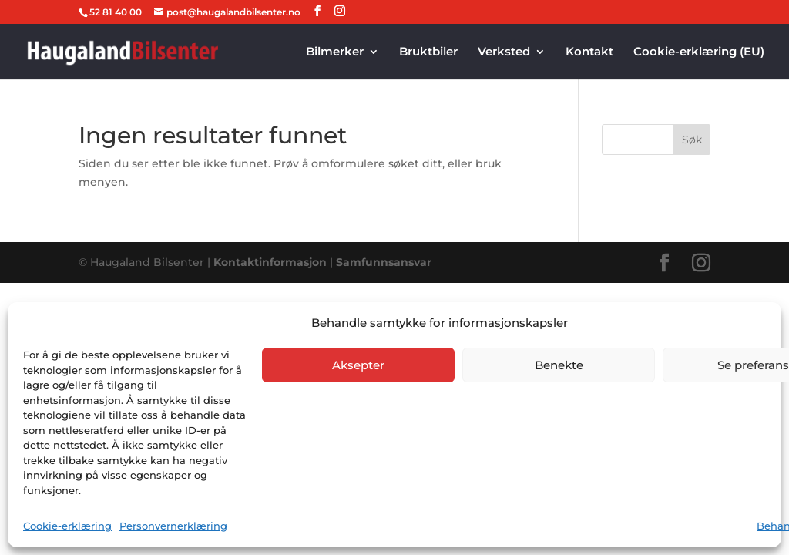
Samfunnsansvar (383, 262)
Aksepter (358, 365)
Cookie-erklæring (67, 526)
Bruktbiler (428, 52)
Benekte (559, 365)
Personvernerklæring (173, 526)
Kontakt (589, 52)
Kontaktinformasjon (271, 262)
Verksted (504, 52)
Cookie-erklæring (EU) (698, 52)
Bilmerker (335, 52)
